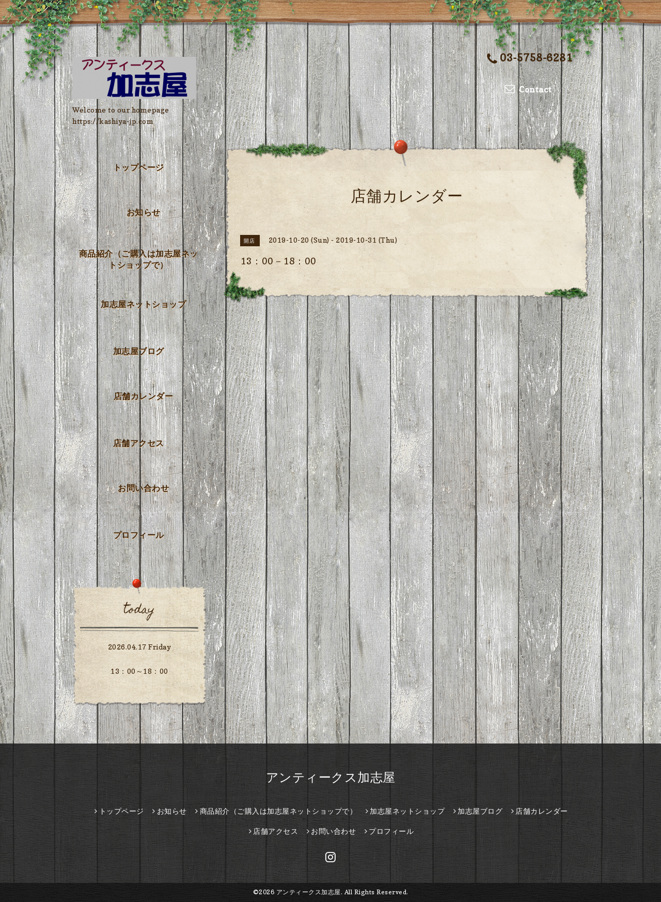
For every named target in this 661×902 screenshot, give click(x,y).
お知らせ (144, 212)
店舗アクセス (138, 443)
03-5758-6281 (530, 59)
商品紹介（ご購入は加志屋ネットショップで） (138, 259)
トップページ (138, 167)
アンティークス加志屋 (331, 777)
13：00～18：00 (139, 671)
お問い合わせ (143, 488)
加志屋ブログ (138, 351)
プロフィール (138, 535)
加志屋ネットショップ (143, 304)
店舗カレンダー (144, 396)
